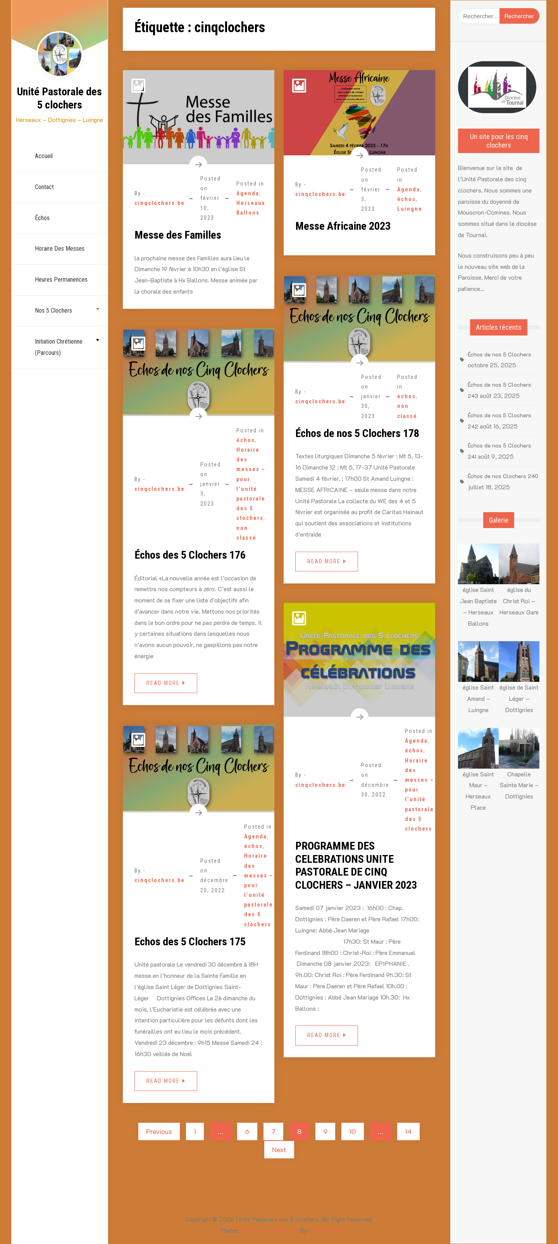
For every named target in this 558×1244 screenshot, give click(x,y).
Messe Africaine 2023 (343, 226)
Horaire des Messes (59, 248)
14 (408, 1131)
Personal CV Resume (270, 1230)
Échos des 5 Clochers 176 (190, 555)
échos (42, 218)
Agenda (247, 193)
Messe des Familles (177, 235)
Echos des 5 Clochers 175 (190, 941)
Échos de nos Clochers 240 (503, 476)
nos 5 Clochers (53, 310)
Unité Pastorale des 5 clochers (59, 98)
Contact (44, 187)
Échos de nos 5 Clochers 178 (357, 433)
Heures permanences (61, 279)
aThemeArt (323, 1230)
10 (352, 1131)
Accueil (44, 156)
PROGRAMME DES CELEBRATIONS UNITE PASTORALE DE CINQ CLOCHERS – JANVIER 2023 (356, 865)
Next (279, 1149)
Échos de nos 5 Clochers (499, 354)
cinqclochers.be (159, 203)
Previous (159, 1131)
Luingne (409, 209)
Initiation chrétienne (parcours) (59, 347)
